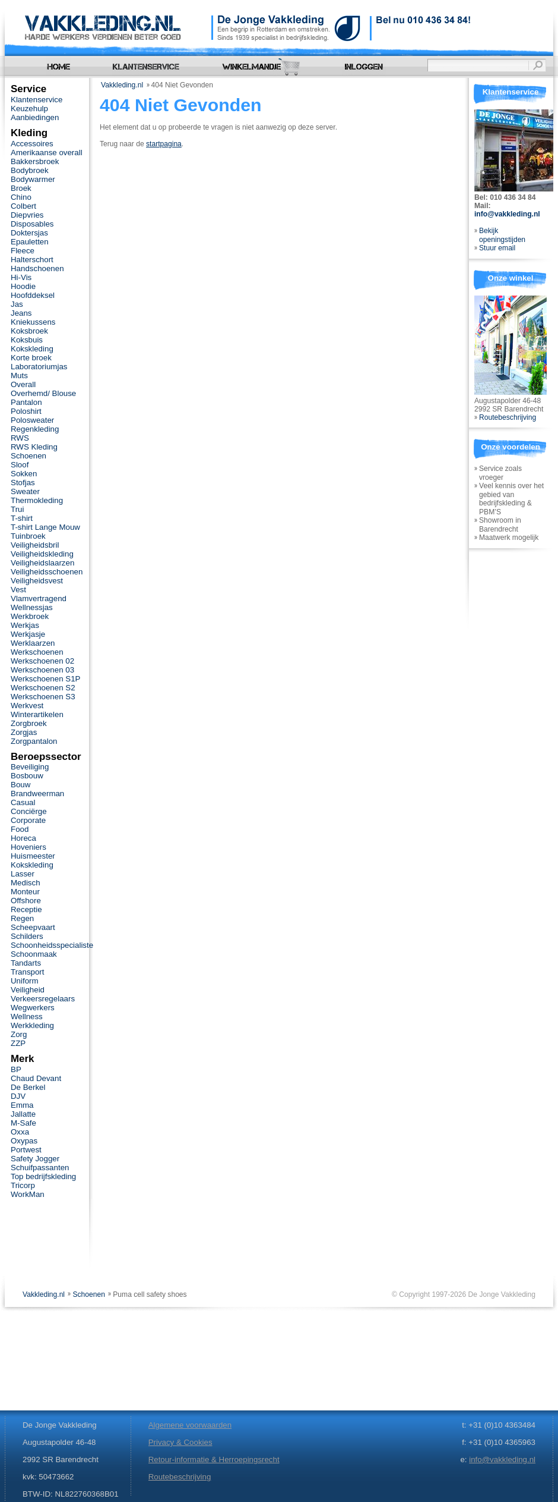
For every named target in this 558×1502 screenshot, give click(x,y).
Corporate (28, 820)
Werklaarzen (33, 643)
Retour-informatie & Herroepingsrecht (214, 1459)
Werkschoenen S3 (43, 696)
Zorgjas (24, 732)
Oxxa (20, 1131)
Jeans (21, 313)
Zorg (19, 1034)
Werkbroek (30, 616)
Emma (22, 1105)
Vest (18, 589)
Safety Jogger (35, 1158)
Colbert (23, 206)
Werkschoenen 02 (42, 660)
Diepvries (27, 214)
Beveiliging (30, 766)
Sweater (25, 491)
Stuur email (497, 248)
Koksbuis (27, 339)
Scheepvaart (33, 927)
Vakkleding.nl (122, 85)
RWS (20, 437)
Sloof (19, 464)
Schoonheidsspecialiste (52, 945)
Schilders (27, 936)
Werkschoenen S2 (43, 687)
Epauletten (30, 241)
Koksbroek (29, 330)
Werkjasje (28, 634)
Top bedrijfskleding (43, 1176)
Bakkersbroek (35, 161)
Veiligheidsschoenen (47, 571)
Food (19, 829)
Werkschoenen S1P (45, 678)
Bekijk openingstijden (502, 235)
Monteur (25, 891)
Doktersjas (29, 232)
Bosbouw (27, 775)
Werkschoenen (37, 652)
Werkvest (27, 705)
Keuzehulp (29, 108)
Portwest (26, 1149)
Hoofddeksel (33, 295)
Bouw (20, 784)
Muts (19, 375)
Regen (22, 918)
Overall (23, 384)
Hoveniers (28, 847)
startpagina (164, 144)
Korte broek (31, 357)
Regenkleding (35, 429)
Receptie (26, 909)
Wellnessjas (32, 607)
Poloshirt (26, 411)
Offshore (26, 900)
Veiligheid (28, 989)
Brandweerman (37, 793)
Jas (17, 304)
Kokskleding (32, 348)
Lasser (22, 873)
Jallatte (23, 1114)
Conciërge (29, 811)
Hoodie (23, 286)
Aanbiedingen (35, 117)
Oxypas (24, 1140)
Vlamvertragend (38, 598)
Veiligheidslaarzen (42, 562)
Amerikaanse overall (47, 152)
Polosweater (32, 420)
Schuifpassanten (40, 1167)
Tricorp (23, 1185)
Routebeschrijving (507, 417)
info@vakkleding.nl (507, 214)
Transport (27, 971)
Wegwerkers (33, 1007)
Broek (21, 188)
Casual (23, 802)
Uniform (25, 980)
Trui (17, 509)
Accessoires (32, 143)
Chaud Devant (36, 1078)
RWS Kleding (34, 446)
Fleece (22, 250)
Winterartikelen (37, 714)
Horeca (23, 838)
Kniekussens (33, 322)
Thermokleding (37, 500)
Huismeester (33, 855)
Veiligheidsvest (37, 580)
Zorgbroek (29, 723)
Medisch (25, 882)
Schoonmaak (34, 954)
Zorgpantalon (34, 741)
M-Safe (23, 1122)
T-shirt (22, 518)
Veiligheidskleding (42, 553)
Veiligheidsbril (35, 545)
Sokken (24, 473)
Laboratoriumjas (39, 366)
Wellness (27, 1016)
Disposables (32, 223)
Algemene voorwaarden (190, 1425)
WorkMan (28, 1194)
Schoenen (28, 455)
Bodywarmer (33, 179)
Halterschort (32, 259)
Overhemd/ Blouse (43, 393)
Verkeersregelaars (43, 998)
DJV (18, 1096)
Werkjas (25, 625)
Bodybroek (30, 170)
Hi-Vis (21, 277)
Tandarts (26, 963)
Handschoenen (37, 268)
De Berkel (28, 1087)
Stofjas (23, 482)
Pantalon (26, 402)
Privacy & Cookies (180, 1442)
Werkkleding (32, 1025)
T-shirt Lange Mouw (45, 527)
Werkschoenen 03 (42, 669)
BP (16, 1069)
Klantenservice (36, 99)
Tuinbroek (28, 536)
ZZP (18, 1043)
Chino (21, 197)
